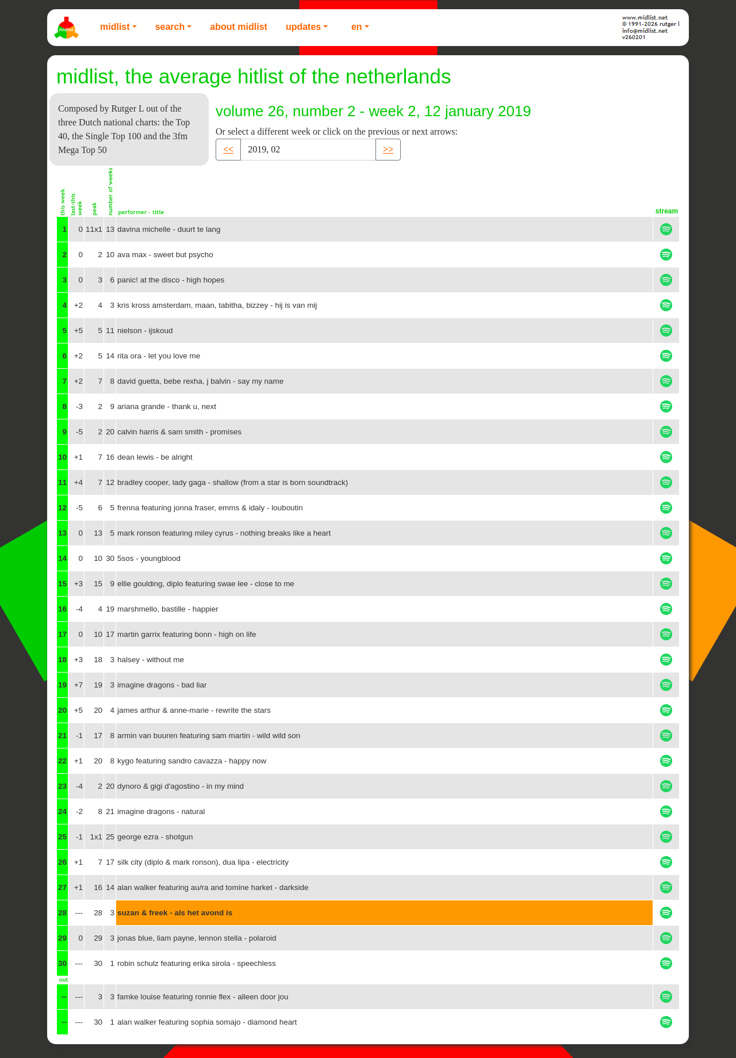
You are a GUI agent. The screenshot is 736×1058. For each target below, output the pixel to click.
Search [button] (170, 27)
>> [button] (388, 149)
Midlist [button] (115, 27)
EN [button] (356, 27)
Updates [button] (303, 27)
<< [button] (228, 149)
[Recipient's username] (308, 150)
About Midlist (238, 27)
